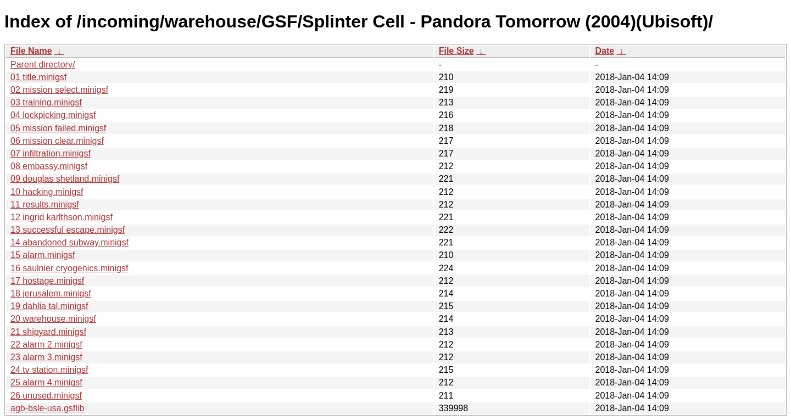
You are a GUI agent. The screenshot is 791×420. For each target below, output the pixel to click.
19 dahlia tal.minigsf (49, 306)
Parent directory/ (42, 64)
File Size (456, 50)
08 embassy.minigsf (48, 166)
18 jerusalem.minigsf (50, 293)
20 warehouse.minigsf (53, 318)
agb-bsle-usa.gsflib (47, 408)
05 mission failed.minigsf (58, 128)
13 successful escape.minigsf (67, 229)
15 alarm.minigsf (42, 255)
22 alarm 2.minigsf (46, 344)
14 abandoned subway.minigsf (69, 242)
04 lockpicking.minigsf (53, 115)
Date (604, 50)
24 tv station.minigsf (49, 369)
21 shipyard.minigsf (48, 332)
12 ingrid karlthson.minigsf (61, 217)
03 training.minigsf (46, 102)
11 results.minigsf (44, 204)
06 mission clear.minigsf (57, 140)
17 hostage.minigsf (47, 280)
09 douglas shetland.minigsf (64, 178)
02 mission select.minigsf (59, 89)
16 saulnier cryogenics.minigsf (69, 268)
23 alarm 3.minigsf (46, 357)
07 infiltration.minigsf (50, 153)
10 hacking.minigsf (46, 192)
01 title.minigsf (38, 77)
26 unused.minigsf (46, 395)
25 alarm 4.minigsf (46, 382)
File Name (31, 50)
